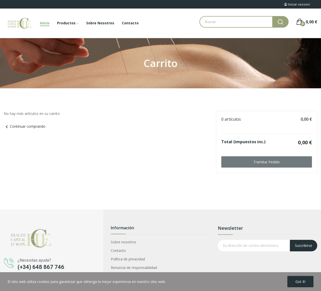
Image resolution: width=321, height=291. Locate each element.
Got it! (300, 281)
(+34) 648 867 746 (41, 267)
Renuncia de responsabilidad (134, 267)
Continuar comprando (24, 126)
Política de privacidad (128, 259)
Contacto (118, 250)
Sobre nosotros (123, 242)
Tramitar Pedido (266, 162)
